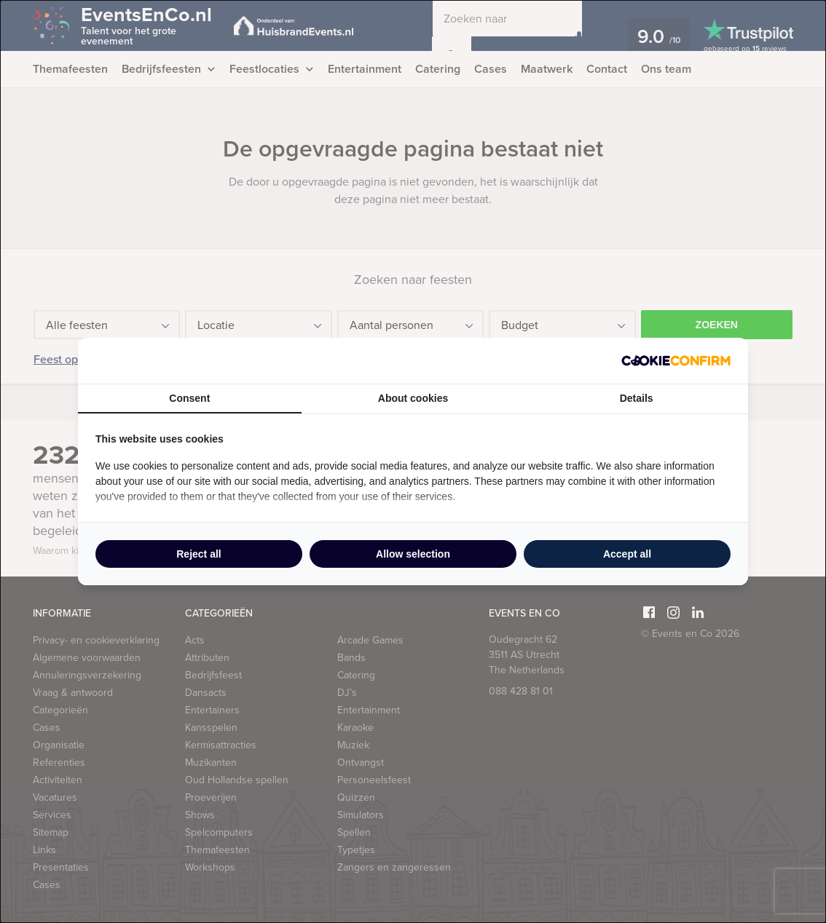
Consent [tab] (189, 398)
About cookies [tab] (413, 398)
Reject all (198, 554)
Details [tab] (636, 398)
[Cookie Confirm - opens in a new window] (676, 360)
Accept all (627, 554)
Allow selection (413, 554)
